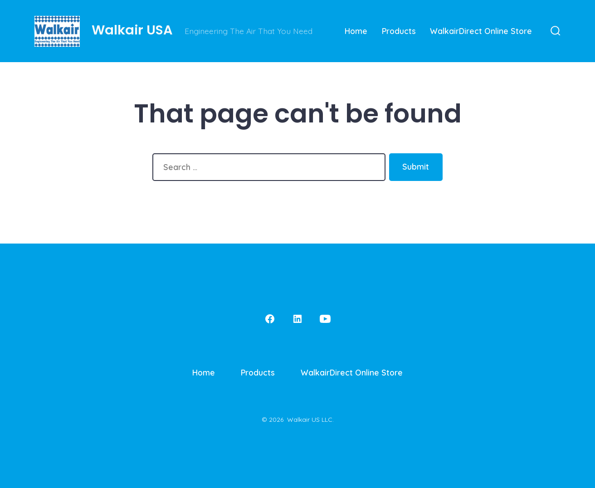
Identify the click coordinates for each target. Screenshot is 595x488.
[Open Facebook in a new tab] (270, 319)
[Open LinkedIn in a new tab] (297, 319)
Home (356, 31)
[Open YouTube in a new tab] (325, 319)
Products (399, 31)
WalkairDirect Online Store (481, 31)
